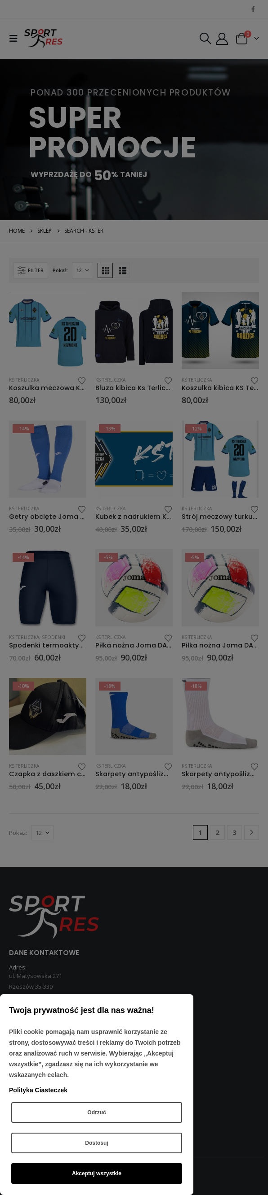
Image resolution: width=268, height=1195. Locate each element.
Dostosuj (96, 1143)
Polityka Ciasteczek (38, 1090)
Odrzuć (96, 1112)
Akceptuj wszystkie (96, 1173)
